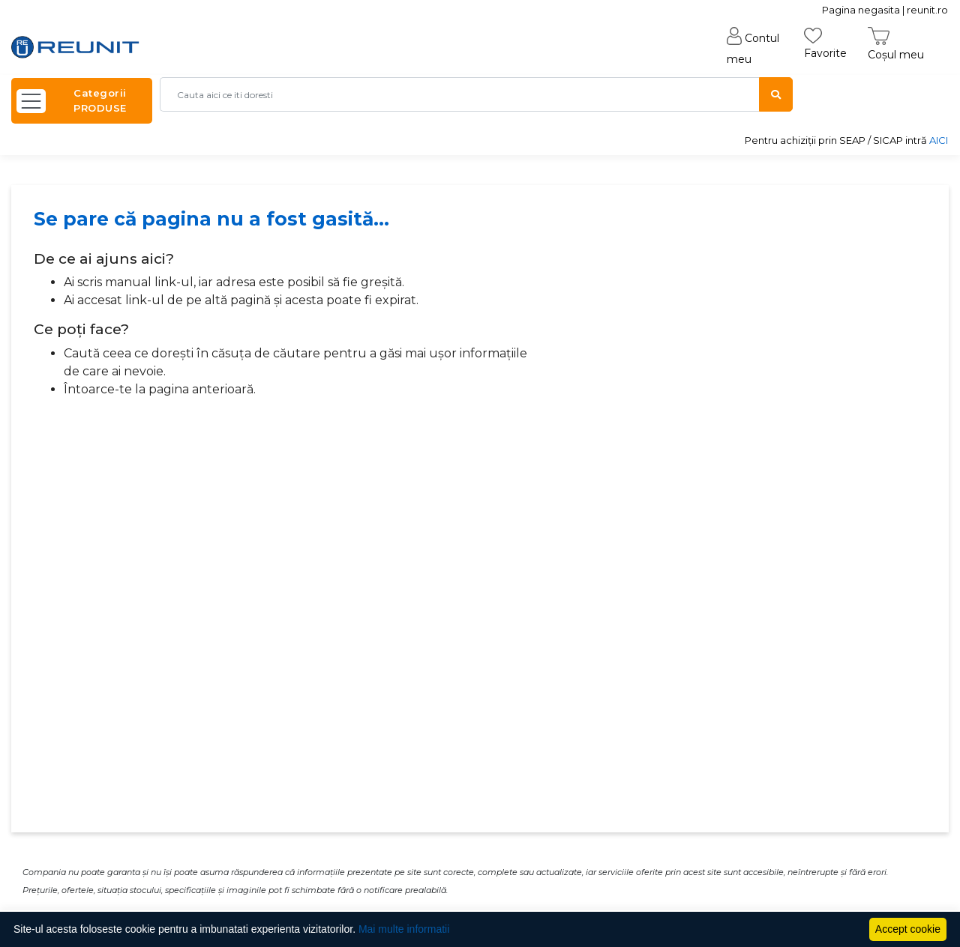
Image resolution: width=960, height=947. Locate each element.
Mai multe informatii (403, 929)
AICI (938, 140)
